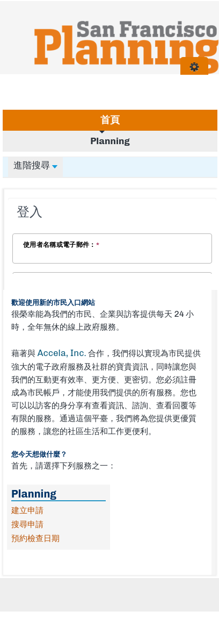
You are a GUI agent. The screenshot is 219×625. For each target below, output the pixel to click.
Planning (110, 141)
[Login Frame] (112, 237)
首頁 (110, 120)
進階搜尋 (35, 165)
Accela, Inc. (61, 352)
